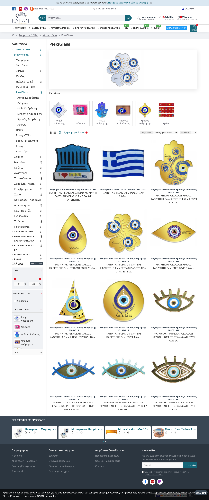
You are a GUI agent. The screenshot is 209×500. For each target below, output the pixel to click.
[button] (103, 441)
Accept (201, 492)
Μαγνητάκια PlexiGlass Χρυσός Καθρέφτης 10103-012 (174, 191)
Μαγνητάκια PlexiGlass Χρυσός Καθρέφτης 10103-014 (123, 260)
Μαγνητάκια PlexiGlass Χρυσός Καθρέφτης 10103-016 (73, 329)
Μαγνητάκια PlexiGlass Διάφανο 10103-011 (123, 189)
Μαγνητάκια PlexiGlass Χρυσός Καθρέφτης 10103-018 (174, 329)
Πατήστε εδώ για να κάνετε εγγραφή (128, 2)
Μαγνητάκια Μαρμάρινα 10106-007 (87, 429)
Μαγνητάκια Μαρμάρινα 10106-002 (40, 429)
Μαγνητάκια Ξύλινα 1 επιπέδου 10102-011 (180, 429)
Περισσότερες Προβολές (28, 420)
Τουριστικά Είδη (28, 35)
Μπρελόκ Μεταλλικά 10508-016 (134, 429)
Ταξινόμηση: (147, 132)
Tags (15, 352)
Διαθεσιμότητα (21, 293)
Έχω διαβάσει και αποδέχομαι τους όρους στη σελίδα (165, 473)
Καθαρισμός (38, 263)
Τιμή (15, 271)
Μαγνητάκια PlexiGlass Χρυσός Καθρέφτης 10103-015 (174, 260)
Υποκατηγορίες (21, 309)
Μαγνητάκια (50, 35)
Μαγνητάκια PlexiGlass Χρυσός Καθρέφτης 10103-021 (174, 398)
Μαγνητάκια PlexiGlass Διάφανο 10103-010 (73, 189)
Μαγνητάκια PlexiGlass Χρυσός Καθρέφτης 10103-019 (73, 398)
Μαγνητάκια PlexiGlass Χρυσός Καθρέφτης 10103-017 (123, 329)
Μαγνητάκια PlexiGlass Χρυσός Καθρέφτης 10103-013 (73, 260)
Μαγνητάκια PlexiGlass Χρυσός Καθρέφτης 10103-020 (123, 398)
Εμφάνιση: (185, 132)
